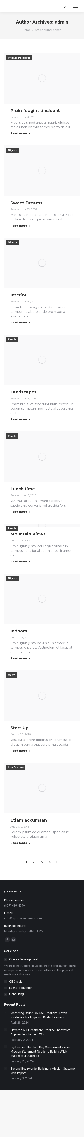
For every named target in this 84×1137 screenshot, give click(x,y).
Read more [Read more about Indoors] (20, 658)
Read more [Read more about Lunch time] (20, 511)
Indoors (18, 631)
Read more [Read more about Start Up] (20, 750)
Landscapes (23, 392)
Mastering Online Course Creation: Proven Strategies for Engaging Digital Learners (39, 1015)
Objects (12, 150)
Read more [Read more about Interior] (20, 322)
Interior (18, 295)
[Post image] (5, 1012)
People (12, 339)
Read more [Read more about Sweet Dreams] (20, 225)
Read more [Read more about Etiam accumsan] (20, 842)
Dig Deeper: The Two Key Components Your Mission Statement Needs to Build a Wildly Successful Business (40, 1051)
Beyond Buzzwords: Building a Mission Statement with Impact (44, 1071)
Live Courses (16, 767)
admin (61, 22)
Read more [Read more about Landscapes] (20, 419)
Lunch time (22, 488)
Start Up (19, 727)
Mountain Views (28, 534)
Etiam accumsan (28, 820)
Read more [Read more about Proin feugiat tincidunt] (20, 133)
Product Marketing (19, 57)
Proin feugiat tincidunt (35, 110)
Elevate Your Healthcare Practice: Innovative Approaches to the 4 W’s (40, 1032)
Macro (11, 675)
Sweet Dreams (26, 202)
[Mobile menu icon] (76, 6)
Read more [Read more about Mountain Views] (20, 561)
